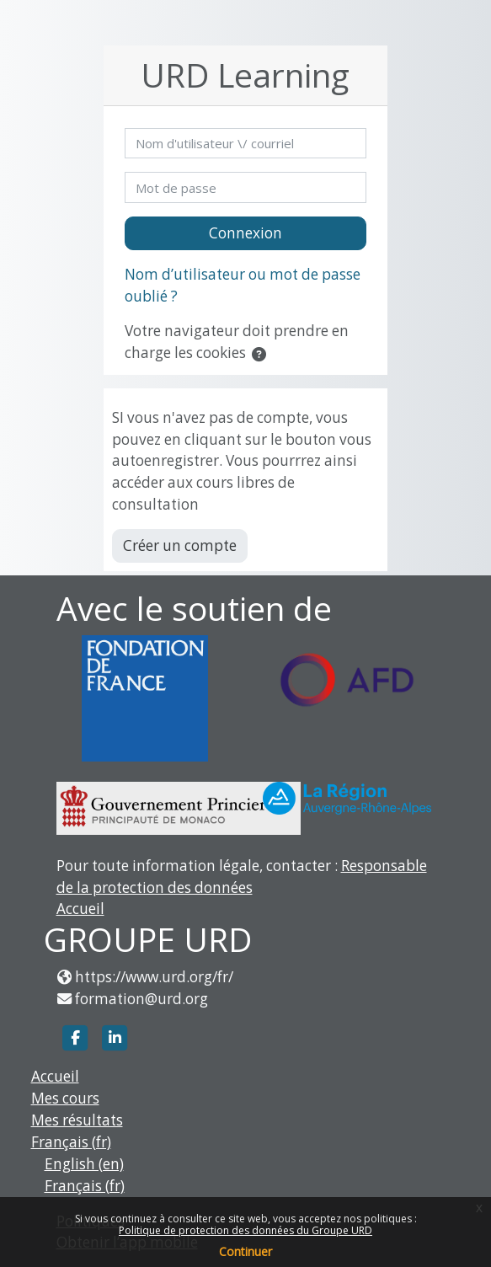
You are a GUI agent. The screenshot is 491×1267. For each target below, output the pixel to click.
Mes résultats (77, 1120)
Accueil (80, 908)
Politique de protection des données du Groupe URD (245, 1230)
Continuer (245, 1251)
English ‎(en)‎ (84, 1163)
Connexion (245, 233)
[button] (262, 354)
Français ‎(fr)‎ (71, 1142)
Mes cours (65, 1098)
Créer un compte (180, 545)
